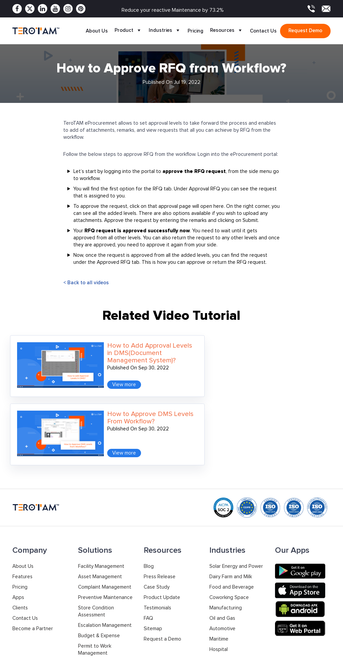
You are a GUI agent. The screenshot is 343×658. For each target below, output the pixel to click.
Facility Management (101, 488)
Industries (165, 31)
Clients (20, 530)
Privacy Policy (262, 649)
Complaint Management (104, 509)
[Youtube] (55, 8)
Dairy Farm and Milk (230, 499)
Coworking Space (229, 520)
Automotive (222, 551)
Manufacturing (225, 530)
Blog (149, 488)
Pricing (195, 31)
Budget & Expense (99, 558)
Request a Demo (162, 561)
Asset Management (100, 499)
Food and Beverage (231, 509)
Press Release (160, 499)
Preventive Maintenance (105, 520)
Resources (226, 31)
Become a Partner (32, 551)
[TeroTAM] (35, 30)
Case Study (156, 509)
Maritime (218, 561)
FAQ (148, 540)
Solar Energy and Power (236, 488)
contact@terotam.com (305, 624)
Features (22, 499)
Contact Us (263, 31)
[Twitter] (30, 8)
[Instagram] (68, 8)
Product (128, 31)
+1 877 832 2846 (161, 623)
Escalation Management (105, 547)
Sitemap (153, 551)
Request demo (305, 30)
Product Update (162, 520)
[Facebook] (17, 8)
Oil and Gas (222, 540)
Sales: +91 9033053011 (227, 619)
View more (106, 375)
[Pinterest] (80, 8)
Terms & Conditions (309, 649)
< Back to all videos (86, 283)
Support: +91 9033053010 (231, 627)
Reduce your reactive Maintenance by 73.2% (173, 10)
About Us (97, 31)
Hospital (218, 572)
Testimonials (157, 530)
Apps (18, 520)
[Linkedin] (42, 8)
